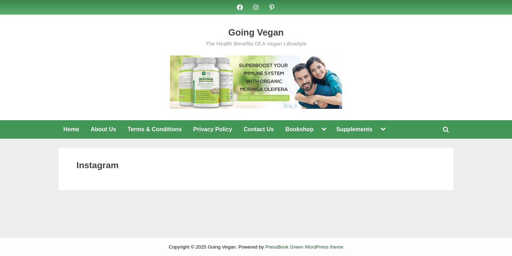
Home (71, 129)
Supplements (354, 129)
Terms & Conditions (155, 129)
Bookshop (300, 129)
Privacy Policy (212, 129)
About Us (103, 129)
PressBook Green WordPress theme (304, 247)
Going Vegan (256, 32)
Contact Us (259, 129)
